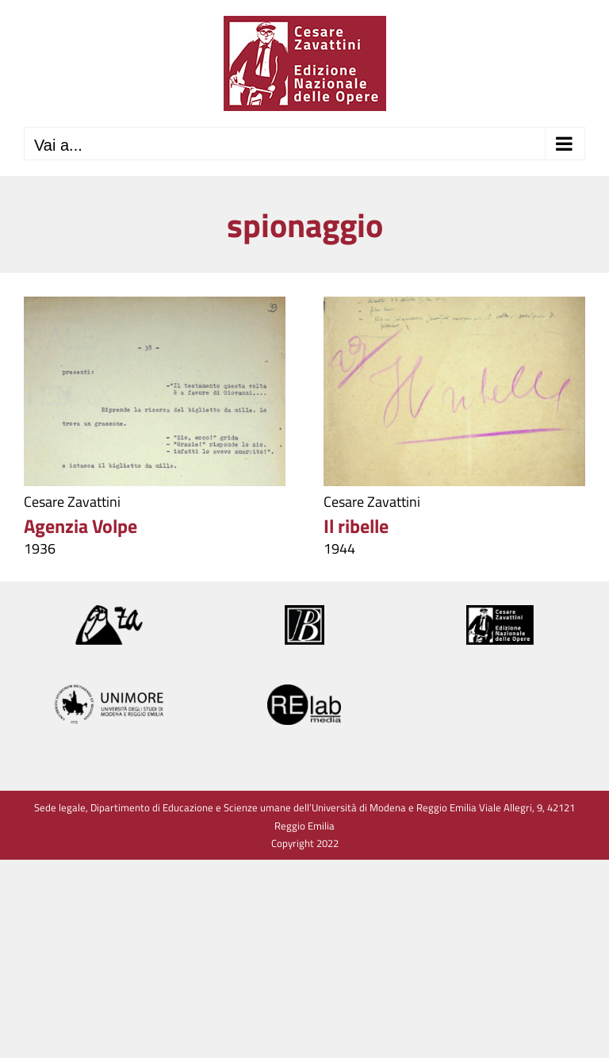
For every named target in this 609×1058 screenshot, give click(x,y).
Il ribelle (356, 526)
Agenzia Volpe (80, 526)
